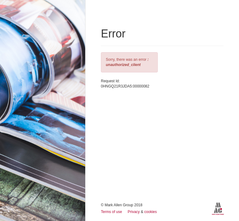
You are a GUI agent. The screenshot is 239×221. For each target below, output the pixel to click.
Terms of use (112, 212)
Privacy (134, 212)
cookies (150, 212)
